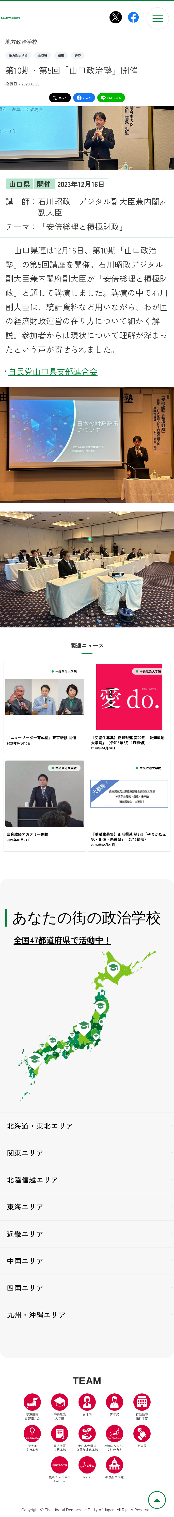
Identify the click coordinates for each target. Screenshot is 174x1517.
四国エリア (25, 1288)
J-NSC (87, 1468)
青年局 (114, 1405)
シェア (83, 97)
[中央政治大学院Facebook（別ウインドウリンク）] (133, 17)
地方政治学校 (18, 55)
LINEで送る (111, 97)
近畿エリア (25, 1234)
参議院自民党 (114, 1468)
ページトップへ (165, 1494)
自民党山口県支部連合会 (53, 371)
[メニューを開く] (158, 18)
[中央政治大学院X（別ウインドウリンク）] (115, 17)
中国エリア (25, 1261)
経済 (78, 55)
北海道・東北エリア (40, 1126)
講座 (61, 55)
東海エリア (25, 1207)
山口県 (42, 55)
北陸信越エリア (33, 1180)
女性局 (87, 1405)
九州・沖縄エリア (36, 1315)
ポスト (59, 97)
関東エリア (25, 1153)
